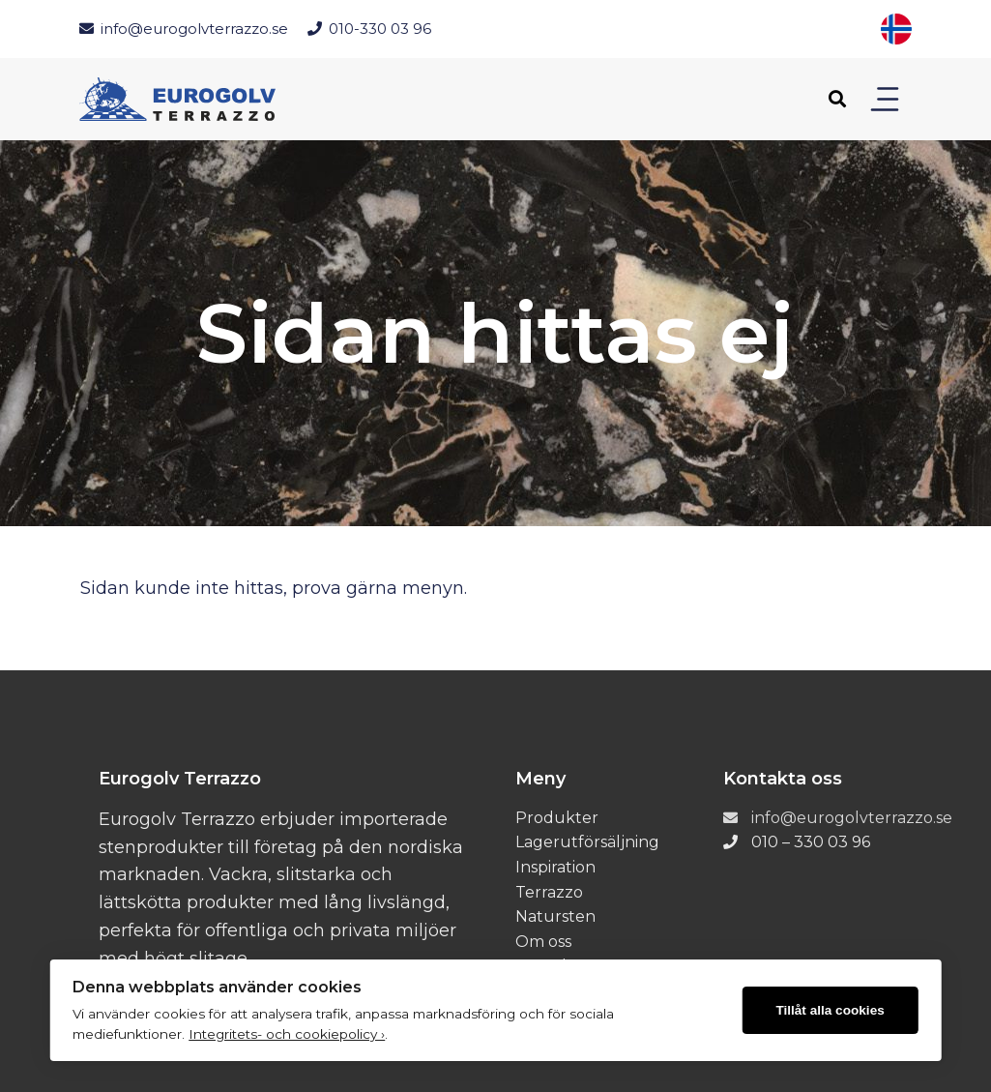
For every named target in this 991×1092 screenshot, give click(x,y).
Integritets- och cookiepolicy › (287, 1034)
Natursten (555, 916)
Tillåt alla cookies (829, 1010)
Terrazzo (549, 892)
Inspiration (555, 867)
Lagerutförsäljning (587, 842)
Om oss (543, 941)
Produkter (556, 818)
